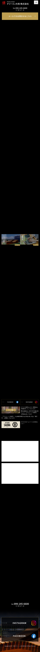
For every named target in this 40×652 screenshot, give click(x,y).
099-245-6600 (21, 8)
